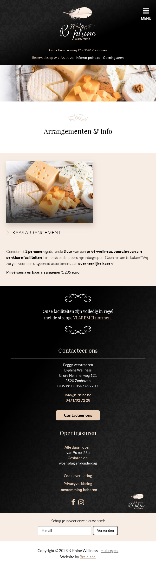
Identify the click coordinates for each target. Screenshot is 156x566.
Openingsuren (113, 58)
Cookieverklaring (78, 476)
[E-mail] (64, 530)
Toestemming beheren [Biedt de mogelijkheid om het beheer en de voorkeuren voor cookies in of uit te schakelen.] (78, 490)
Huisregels (109, 550)
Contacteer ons (78, 415)
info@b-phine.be (88, 58)
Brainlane (88, 557)
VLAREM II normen (92, 318)
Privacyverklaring (78, 484)
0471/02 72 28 (64, 58)
